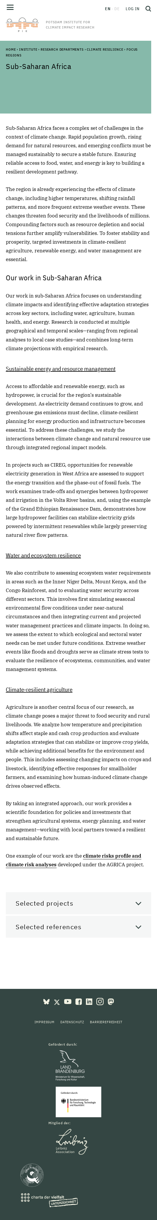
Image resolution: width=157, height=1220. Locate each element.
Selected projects (44, 903)
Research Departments (62, 49)
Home (11, 49)
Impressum (45, 1022)
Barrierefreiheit (106, 1022)
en (108, 8)
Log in (133, 8)
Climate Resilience (105, 49)
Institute (28, 49)
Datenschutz (72, 1022)
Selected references (49, 926)
